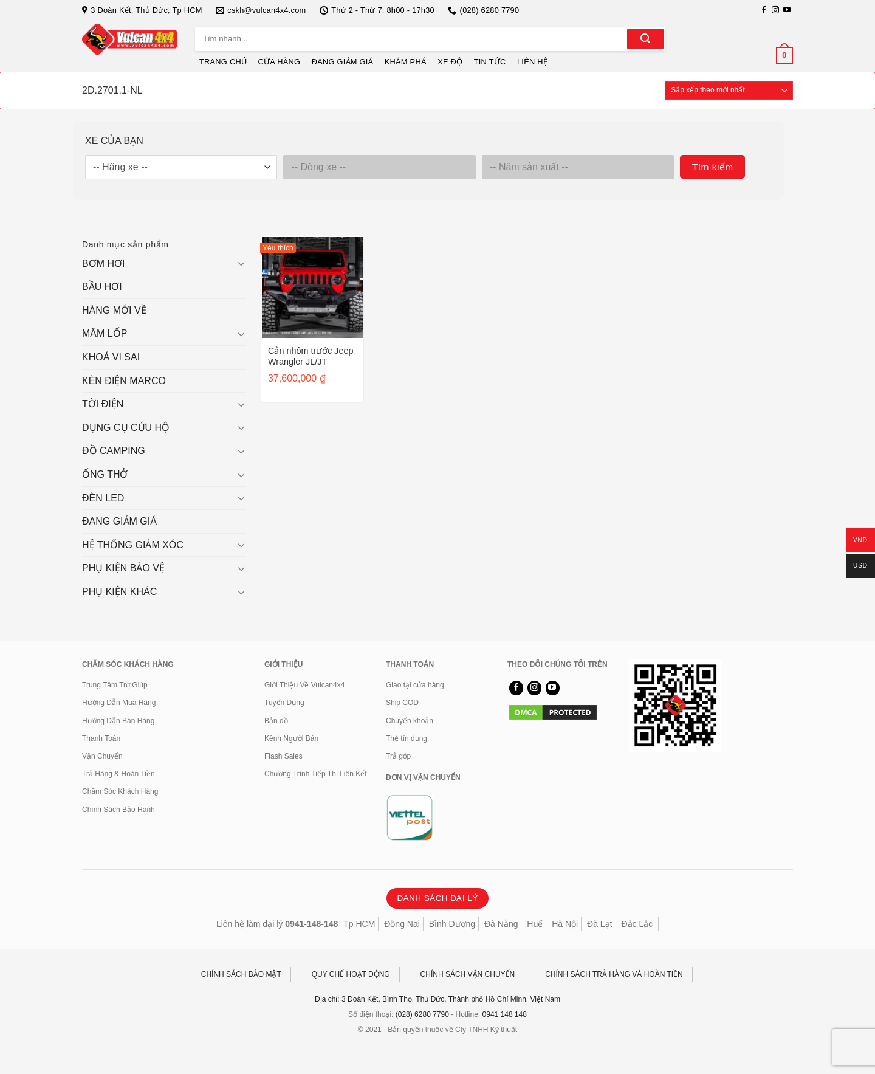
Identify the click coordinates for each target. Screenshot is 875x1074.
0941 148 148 (504, 1014)
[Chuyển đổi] (241, 263)
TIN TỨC (490, 61)
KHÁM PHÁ (406, 61)
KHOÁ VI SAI (111, 357)
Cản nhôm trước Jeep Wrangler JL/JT (311, 356)
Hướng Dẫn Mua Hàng (119, 702)
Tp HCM (359, 924)
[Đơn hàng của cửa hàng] (729, 90)
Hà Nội (565, 924)
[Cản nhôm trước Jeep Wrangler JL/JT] (312, 287)
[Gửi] (645, 39)
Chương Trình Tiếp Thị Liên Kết (315, 773)
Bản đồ (276, 721)
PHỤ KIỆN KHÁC (119, 592)
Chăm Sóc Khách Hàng (120, 791)
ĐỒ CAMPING (113, 451)
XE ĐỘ (449, 61)
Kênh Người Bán (291, 738)
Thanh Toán (101, 738)
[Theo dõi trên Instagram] (775, 10)
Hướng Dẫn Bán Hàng (118, 721)
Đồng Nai (402, 924)
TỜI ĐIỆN (102, 404)
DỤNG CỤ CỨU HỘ (126, 427)
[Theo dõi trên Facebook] (763, 10)
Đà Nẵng (501, 924)
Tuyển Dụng (284, 702)
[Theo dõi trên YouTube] (787, 10)
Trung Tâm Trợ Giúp (115, 685)
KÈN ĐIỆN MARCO (124, 381)
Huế (535, 924)
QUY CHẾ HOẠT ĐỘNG (351, 974)
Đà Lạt (599, 924)
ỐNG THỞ (105, 474)
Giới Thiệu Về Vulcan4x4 (304, 685)
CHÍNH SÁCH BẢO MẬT (241, 974)
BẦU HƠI (102, 286)
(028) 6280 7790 (422, 1014)
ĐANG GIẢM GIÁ (343, 61)
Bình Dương (452, 924)
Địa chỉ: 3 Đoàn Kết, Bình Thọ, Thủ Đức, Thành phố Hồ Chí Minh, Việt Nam (437, 999)
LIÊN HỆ (532, 61)
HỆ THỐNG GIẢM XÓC (133, 545)
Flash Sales (283, 756)
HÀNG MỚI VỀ (114, 310)
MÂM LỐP (104, 333)
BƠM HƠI (103, 263)
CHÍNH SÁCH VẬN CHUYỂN (467, 974)
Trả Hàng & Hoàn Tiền (118, 773)
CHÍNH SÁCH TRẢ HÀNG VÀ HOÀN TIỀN (614, 974)
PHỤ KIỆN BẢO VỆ (123, 568)
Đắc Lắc (637, 924)
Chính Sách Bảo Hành (118, 809)
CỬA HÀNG (279, 61)
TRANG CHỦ (223, 61)
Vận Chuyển (102, 756)
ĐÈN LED (103, 498)
